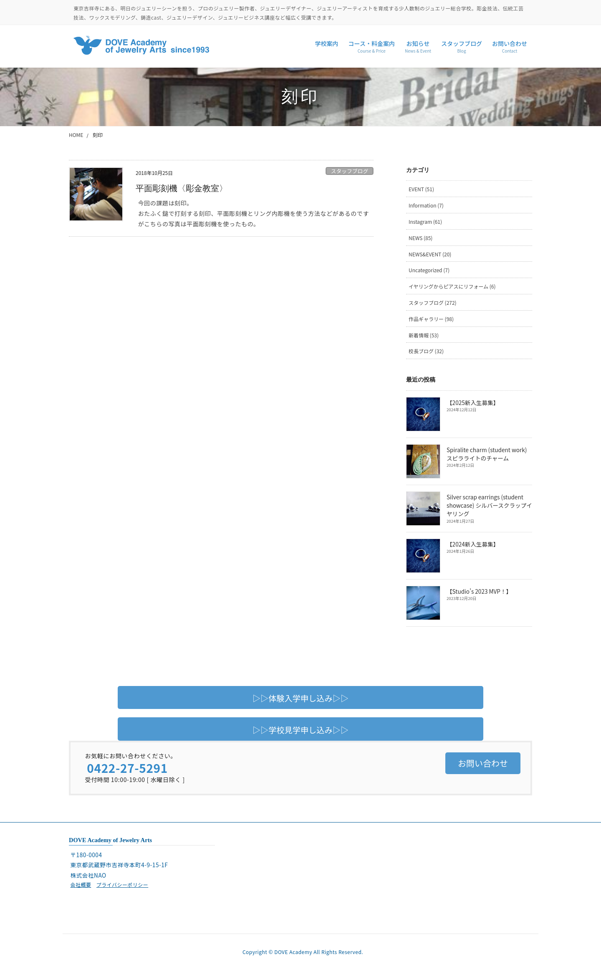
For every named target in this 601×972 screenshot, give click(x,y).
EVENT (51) (421, 188)
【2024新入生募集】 (473, 544)
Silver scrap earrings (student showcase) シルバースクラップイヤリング (489, 505)
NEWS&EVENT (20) (430, 254)
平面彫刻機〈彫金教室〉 (181, 188)
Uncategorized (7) (429, 269)
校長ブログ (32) (426, 350)
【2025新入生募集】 (473, 402)
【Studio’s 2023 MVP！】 (479, 591)
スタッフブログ (350, 171)
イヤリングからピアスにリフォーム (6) (452, 286)
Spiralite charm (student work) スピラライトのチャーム (487, 454)
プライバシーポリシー (122, 884)
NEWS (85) (420, 237)
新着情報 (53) (424, 335)
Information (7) (426, 205)
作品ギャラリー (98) (431, 318)
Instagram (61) (425, 221)
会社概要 (80, 884)
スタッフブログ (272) (433, 302)
